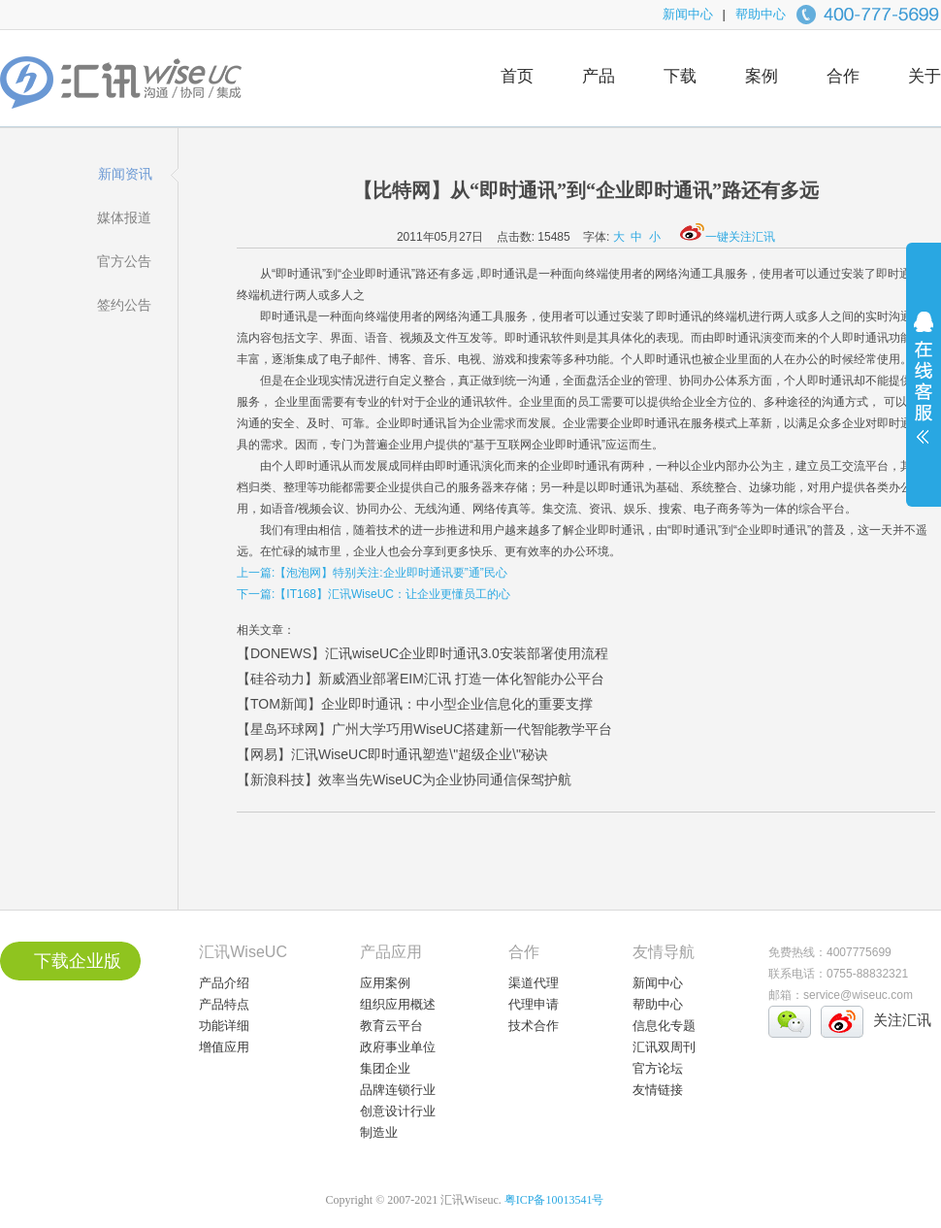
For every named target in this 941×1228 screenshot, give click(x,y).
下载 (680, 76)
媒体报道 (124, 217)
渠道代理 (533, 983)
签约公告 (124, 305)
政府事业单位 (398, 1047)
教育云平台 (391, 1025)
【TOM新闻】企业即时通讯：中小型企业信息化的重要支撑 (415, 704)
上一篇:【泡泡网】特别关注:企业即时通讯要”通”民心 (372, 573)
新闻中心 (688, 14)
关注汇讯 (902, 1020)
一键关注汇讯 (727, 237)
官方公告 (124, 261)
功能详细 (224, 1025)
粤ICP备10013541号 (554, 1200)
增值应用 (224, 1047)
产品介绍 (224, 983)
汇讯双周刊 (664, 1047)
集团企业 (385, 1068)
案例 (761, 76)
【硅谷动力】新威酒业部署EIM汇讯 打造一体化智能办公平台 (420, 678)
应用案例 (385, 983)
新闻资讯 (125, 174)
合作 (843, 76)
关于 (924, 76)
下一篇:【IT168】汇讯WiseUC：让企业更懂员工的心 (373, 594)
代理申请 (533, 1004)
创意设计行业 (398, 1111)
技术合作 (533, 1025)
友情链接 (658, 1089)
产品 (598, 76)
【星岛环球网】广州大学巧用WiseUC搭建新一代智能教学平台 (424, 729)
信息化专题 (664, 1025)
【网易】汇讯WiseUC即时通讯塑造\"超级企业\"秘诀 (392, 754)
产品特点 (224, 1004)
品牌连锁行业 (398, 1089)
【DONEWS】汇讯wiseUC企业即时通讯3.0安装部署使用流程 (422, 653)
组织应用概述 (398, 1004)
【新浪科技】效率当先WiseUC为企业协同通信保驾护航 (404, 779)
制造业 (379, 1132)
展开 (923, 390)
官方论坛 (658, 1068)
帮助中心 (760, 14)
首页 (517, 76)
